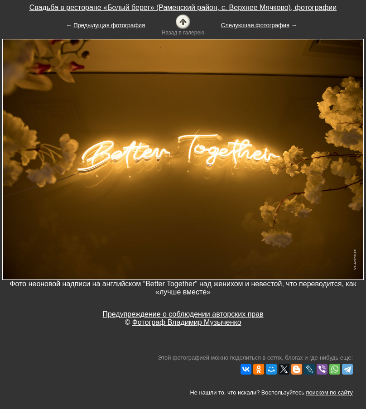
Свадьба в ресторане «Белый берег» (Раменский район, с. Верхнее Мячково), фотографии (183, 7)
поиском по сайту (329, 392)
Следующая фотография (255, 25)
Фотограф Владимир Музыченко (186, 322)
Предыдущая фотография (109, 25)
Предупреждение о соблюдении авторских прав (182, 314)
